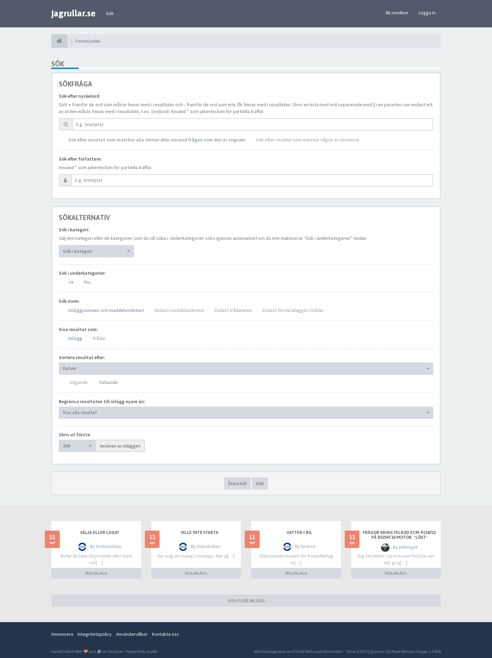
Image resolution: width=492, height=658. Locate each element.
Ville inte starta (199, 532)
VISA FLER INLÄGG (246, 601)
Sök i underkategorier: (82, 273)
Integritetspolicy (95, 634)
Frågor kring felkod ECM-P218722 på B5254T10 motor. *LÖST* (399, 535)
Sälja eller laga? (99, 532)
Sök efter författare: (80, 159)
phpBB (151, 651)
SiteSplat (115, 651)
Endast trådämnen (233, 310)
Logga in (427, 13)
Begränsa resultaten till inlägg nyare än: (102, 401)
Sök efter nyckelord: (79, 96)
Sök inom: (69, 301)
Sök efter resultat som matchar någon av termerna (307, 140)
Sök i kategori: (74, 230)
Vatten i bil (299, 532)
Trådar (99, 338)
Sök (110, 13)
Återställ (237, 483)
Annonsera (62, 634)
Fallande (108, 382)
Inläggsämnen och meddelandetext (106, 310)
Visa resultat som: (78, 329)
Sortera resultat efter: (82, 357)
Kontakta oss (165, 634)
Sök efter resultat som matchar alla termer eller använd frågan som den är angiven (156, 140)
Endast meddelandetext (179, 310)
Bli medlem (397, 13)
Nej (87, 282)
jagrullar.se (73, 13)
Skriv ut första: (75, 434)
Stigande (78, 382)
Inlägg (75, 338)
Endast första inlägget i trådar (293, 310)
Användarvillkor (132, 634)
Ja (70, 282)
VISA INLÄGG (96, 573)
